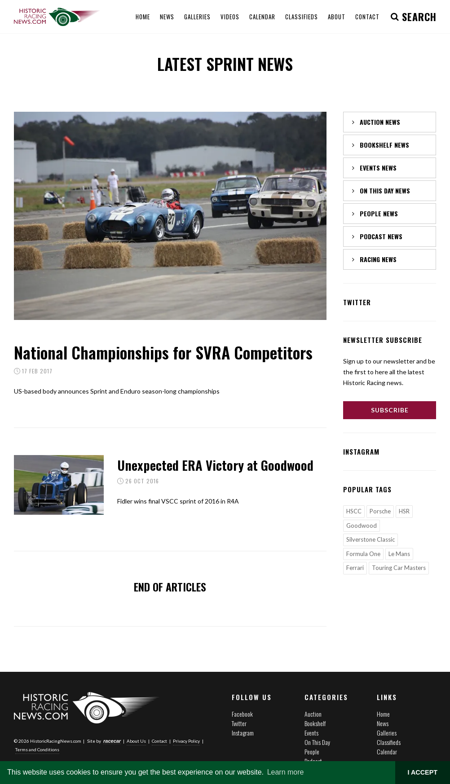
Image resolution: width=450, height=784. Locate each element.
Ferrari (355, 567)
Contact (159, 741)
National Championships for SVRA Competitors (163, 352)
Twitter (239, 723)
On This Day (317, 742)
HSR (404, 511)
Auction (313, 713)
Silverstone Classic (370, 539)
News (382, 723)
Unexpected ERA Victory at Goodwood (215, 464)
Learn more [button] (285, 772)
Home (383, 713)
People (311, 751)
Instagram (243, 732)
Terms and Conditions (37, 749)
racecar (112, 741)
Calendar (387, 751)
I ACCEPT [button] (422, 772)
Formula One (363, 553)
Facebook (242, 713)
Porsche (380, 511)
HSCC (354, 511)
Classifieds (389, 742)
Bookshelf (315, 723)
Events (311, 732)
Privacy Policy (186, 741)
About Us (136, 741)
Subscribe (390, 410)
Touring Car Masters (399, 567)
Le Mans (399, 553)
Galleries (387, 732)
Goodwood (361, 525)
